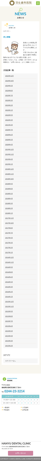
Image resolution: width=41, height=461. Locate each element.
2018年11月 (9, 174)
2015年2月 (9, 346)
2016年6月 (9, 277)
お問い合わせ (20, 453)
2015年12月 (9, 301)
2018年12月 (9, 169)
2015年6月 (9, 326)
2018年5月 (9, 193)
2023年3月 (9, 100)
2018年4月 (9, 198)
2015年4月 (9, 336)
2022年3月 (9, 120)
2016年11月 (9, 262)
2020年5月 (9, 139)
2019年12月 (9, 149)
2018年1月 (9, 213)
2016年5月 (9, 282)
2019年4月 (9, 159)
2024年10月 (9, 81)
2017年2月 (9, 247)
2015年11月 (9, 306)
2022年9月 (9, 115)
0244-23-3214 (14, 391)
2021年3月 (9, 125)
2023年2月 (9, 105)
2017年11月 (9, 218)
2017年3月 (9, 242)
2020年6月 (9, 135)
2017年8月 (9, 228)
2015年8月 (9, 316)
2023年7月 (9, 95)
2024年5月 (9, 85)
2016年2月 (9, 292)
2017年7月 (9, 233)
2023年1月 (9, 110)
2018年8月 (9, 189)
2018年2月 (9, 208)
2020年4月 (9, 144)
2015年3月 (9, 341)
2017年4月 (9, 238)
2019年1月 (9, 164)
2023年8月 (9, 90)
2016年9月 (9, 267)
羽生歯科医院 (20, 3)
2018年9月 (9, 184)
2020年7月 (9, 130)
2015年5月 (9, 331)
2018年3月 (9, 203)
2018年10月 (9, 179)
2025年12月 (9, 76)
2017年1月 (9, 252)
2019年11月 (9, 154)
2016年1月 (9, 296)
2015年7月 (9, 321)
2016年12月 (9, 257)
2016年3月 (9, 287)
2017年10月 (9, 223)
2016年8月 (9, 272)
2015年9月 (9, 311)
